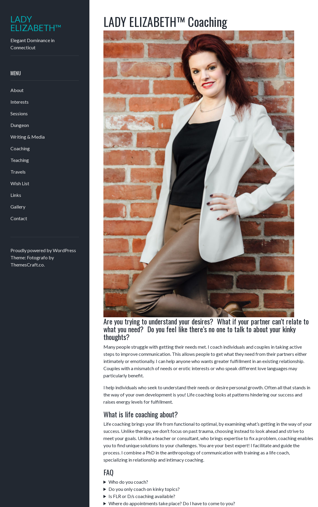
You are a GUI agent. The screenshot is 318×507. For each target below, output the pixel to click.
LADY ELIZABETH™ (35, 23)
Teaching (19, 160)
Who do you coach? (128, 482)
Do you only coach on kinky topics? (144, 489)
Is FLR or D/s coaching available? (141, 496)
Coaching (20, 148)
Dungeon (19, 125)
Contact (18, 218)
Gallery (17, 206)
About (17, 90)
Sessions (19, 113)
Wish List (19, 183)
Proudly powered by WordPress (43, 250)
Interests (19, 102)
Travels (18, 171)
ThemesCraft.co (27, 264)
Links (15, 195)
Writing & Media (27, 137)
